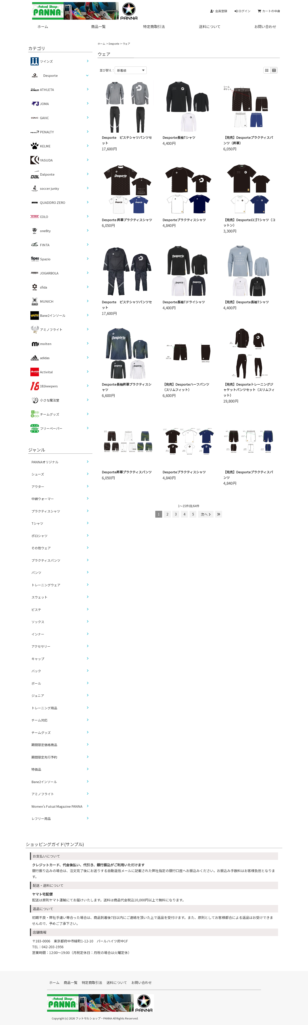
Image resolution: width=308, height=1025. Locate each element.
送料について (210, 26)
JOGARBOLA (44, 273)
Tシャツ (37, 523)
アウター (37, 486)
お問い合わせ (265, 26)
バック (36, 671)
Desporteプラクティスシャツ (184, 220)
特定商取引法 (154, 26)
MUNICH (41, 301)
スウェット (39, 597)
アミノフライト (46, 329)
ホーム (42, 26)
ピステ (36, 609)
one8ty (40, 231)
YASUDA (41, 160)
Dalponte (42, 174)
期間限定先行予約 (44, 757)
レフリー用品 (41, 818)
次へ (206, 514)
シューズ (37, 474)
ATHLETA (42, 89)
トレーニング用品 (44, 708)
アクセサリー (40, 646)
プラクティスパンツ (45, 560)
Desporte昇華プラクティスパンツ (127, 472)
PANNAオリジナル (44, 462)
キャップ (37, 658)
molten (40, 343)
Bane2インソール (47, 315)
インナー (37, 634)
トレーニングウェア (45, 585)
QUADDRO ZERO (47, 202)
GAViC (39, 118)
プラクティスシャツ (45, 511)
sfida (38, 287)
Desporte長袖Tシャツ (179, 137)
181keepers (44, 386)
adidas (40, 358)
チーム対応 (39, 720)
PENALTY (42, 132)
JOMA (39, 103)
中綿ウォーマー (42, 498)
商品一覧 (98, 26)
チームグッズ (44, 414)
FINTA (39, 245)
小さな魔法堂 (44, 400)
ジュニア (37, 695)
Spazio (40, 259)
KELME (40, 146)
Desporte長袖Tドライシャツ (184, 302)
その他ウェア (41, 548)
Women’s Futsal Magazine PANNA (56, 806)
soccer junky (44, 188)
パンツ (36, 572)
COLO (39, 216)
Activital (41, 372)
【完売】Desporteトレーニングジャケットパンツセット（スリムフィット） (249, 390)
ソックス (37, 621)
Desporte (114, 43)
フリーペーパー (46, 428)
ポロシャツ (39, 535)
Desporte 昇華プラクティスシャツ (127, 220)
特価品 (36, 769)
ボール (36, 683)
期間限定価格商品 (44, 744)
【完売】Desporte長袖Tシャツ (246, 302)
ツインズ (41, 61)
